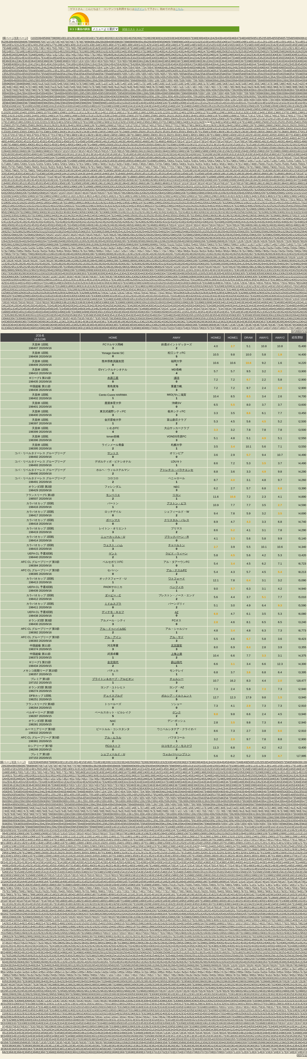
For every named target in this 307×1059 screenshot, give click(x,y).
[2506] (148, 228)
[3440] (228, 305)
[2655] (108, 241)
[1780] (192, 167)
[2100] (287, 192)
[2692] (96, 244)
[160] (262, 45)
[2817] (172, 254)
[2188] (69, 202)
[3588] (180, 318)
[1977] (228, 183)
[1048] (186, 106)
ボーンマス (113, 520)
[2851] (136, 257)
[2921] (81, 263)
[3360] (204, 299)
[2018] (248, 186)
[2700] (160, 244)
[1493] (53, 144)
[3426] (116, 305)
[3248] (231, 289)
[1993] (49, 186)
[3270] (101, 292)
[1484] (287, 141)
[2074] (81, 192)
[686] (249, 80)
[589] (243, 73)
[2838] (33, 257)
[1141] (9, 115)
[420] (84, 64)
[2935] (192, 263)
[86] (118, 41)
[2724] (45, 247)
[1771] (120, 167)
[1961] (101, 183)
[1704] (200, 160)
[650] (20, 80)
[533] (192, 70)
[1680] (9, 160)
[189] (141, 48)
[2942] (248, 263)
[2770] (104, 250)
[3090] (200, 276)
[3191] (85, 286)
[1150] (81, 115)
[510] (46, 70)
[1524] (299, 144)
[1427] (140, 138)
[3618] (112, 321)
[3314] (144, 295)
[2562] (287, 231)
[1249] (255, 122)
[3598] (259, 318)
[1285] (236, 125)
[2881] (69, 260)
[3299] (25, 295)
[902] (96, 96)
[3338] (29, 299)
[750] (46, 86)
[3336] (13, 299)
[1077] (112, 109)
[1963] (116, 183)
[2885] (101, 260)
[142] (147, 45)
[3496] (61, 311)
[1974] (204, 183)
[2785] (224, 250)
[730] (223, 83)
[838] (300, 90)
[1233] (128, 122)
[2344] (85, 215)
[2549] (184, 231)
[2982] (259, 266)
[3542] (120, 315)
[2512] (196, 228)
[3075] (81, 276)
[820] (185, 90)
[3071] (49, 276)
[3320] (192, 295)
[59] (295, 38)
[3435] (188, 305)
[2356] (180, 215)
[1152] (96, 115)
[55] (276, 38)
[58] (290, 38)
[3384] (89, 302)
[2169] (224, 199)
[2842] (65, 257)
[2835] (9, 257)
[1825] (243, 170)
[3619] (120, 321)
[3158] (128, 283)
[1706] (216, 160)
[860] (135, 93)
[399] (255, 61)
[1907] (283, 176)
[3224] (41, 289)
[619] (128, 77)
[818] (173, 90)
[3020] (255, 270)
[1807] (101, 170)
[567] (103, 73)
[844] (33, 93)
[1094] (248, 109)
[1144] (33, 115)
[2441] (243, 221)
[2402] (239, 218)
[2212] (259, 202)
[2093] (231, 192)
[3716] (279, 328)
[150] (198, 45)
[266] (20, 54)
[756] (84, 86)
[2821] (204, 254)
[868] (185, 93)
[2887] (116, 260)
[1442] (259, 138)
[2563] (295, 231)
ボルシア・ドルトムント (176, 695)
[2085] (168, 192)
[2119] (132, 196)
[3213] (259, 286)
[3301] (41, 295)
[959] (154, 99)
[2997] (73, 270)
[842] (20, 93)
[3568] (21, 318)
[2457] (65, 225)
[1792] (287, 167)
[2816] (164, 254)
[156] (236, 45)
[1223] (49, 122)
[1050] (202, 106)
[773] (192, 86)
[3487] (295, 308)
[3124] (164, 279)
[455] (304, 788)
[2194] (116, 202)
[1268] (101, 125)
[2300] (41, 212)
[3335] (5, 299)
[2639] (287, 238)
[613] (90, 77)
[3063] (291, 273)
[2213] (267, 202)
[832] (262, 90)
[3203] (180, 286)
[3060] (267, 273)
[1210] (251, 119)
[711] (103, 83)
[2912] (9, 263)
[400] (262, 61)
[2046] (164, 189)
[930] (274, 96)
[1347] (116, 131)
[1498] (93, 144)
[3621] (136, 321)
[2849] (120, 257)
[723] (179, 83)
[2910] (299, 260)
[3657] (116, 324)
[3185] (37, 286)
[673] (166, 80)
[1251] (271, 122)
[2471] (176, 225)
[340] (185, 57)
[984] (7, 102)
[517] (90, 70)
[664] (109, 80)
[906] (122, 96)
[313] (14, 57)
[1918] (65, 180)
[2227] (73, 205)
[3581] (124, 318)
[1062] (297, 106)
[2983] (267, 266)
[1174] (271, 115)
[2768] (89, 250)
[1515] (228, 144)
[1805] (85, 170)
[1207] (228, 119)
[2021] (271, 186)
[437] (192, 64)
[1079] (128, 109)
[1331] (295, 128)
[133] (90, 45)
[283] (128, 54)
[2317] (176, 212)
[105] (217, 41)
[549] (293, 70)
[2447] (291, 221)
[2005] (144, 186)
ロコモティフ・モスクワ (176, 745)
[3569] (29, 318)
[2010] (184, 186)
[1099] (287, 109)
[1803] (69, 170)
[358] (300, 57)
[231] (103, 51)
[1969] (164, 183)
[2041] (124, 189)
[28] (147, 38)
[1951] (21, 183)
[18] (99, 38)
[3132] (228, 279)
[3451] (9, 308)
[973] (243, 99)
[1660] (156, 157)
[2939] (224, 263)
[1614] (96, 154)
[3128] (196, 279)
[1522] (283, 144)
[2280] (188, 209)
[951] (103, 99)
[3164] (176, 283)
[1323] (231, 128)
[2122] (156, 196)
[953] (115, 99)
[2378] (49, 218)
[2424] (108, 221)
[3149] (57, 283)
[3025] (295, 270)
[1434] (196, 138)
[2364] (243, 215)
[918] (198, 96)
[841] (14, 93)
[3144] (17, 283)
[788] (287, 86)
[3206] (204, 286)
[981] (293, 99)
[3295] (299, 292)
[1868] (279, 173)
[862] (147, 93)
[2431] (164, 221)
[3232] (104, 289)
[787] (281, 86)
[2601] (291, 234)
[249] (217, 51)
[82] (99, 41)
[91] (141, 41)
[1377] (49, 135)
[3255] (287, 289)
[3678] (283, 324)
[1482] (271, 141)
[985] (14, 102)
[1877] (45, 176)
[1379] (65, 135)
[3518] (236, 311)
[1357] (196, 131)
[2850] (128, 257)
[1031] (51, 106)
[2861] (216, 257)
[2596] (251, 234)
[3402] (231, 302)
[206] (249, 48)
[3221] (17, 289)
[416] (58, 64)
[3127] (188, 279)
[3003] (120, 270)
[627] (179, 77)
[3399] (208, 302)
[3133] (236, 279)
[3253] (271, 289)
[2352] (148, 215)
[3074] (73, 276)
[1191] (101, 119)
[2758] (9, 250)
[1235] (144, 122)
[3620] (128, 321)
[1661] (164, 157)
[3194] (108, 286)
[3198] (140, 286)
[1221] (33, 122)
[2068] (33, 192)
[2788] (248, 250)
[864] (160, 93)
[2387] (120, 218)
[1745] (220, 164)
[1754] (291, 164)
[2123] (164, 196)
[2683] (25, 244)
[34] (176, 38)
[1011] (197, 102)
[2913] (17, 263)
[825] (217, 90)
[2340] (53, 215)
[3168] (208, 283)
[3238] (152, 289)
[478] (147, 67)
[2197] (140, 202)
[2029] (29, 189)
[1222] (41, 122)
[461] (39, 67)
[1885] (108, 176)
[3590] (196, 318)
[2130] (220, 196)
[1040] (123, 106)
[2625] (176, 238)
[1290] (275, 125)
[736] (262, 83)
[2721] (21, 247)
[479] (154, 67)
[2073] (73, 192)
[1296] (17, 128)
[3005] (136, 270)
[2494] (53, 228)
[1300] (49, 128)
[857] (115, 93)
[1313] (152, 128)
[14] (80, 38)
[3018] (239, 270)
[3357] (180, 299)
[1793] (295, 167)
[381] (141, 61)
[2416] (45, 221)
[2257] (5, 209)
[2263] (53, 209)
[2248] (239, 205)
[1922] (96, 180)
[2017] (239, 186)
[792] (7, 90)
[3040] (108, 273)
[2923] (96, 263)
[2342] (69, 215)
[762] (122, 86)
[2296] (9, 212)
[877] (243, 93)
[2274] (140, 209)
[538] (223, 70)
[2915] (33, 263)
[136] (109, 45)
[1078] (120, 109)
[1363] (243, 131)
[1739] (172, 164)
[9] (57, 38)
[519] (103, 70)
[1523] (291, 144)
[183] (103, 48)
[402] (274, 61)
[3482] (255, 308)
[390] (198, 61)
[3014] (208, 270)
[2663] (172, 241)
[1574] (85, 151)
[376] (109, 61)
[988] (33, 102)
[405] (293, 61)
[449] (268, 64)
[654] (46, 80)
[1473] (200, 141)
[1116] (116, 112)
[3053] (212, 273)
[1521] (275, 144)
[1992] (41, 186)
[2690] (81, 244)
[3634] (239, 321)
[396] (236, 61)
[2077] (104, 192)
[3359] (196, 299)
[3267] (77, 292)
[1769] (104, 167)
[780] (236, 86)
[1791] (279, 167)
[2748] (236, 247)
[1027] (20, 106)
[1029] (35, 106)
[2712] (255, 244)
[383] (154, 61)
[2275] (148, 209)
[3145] (25, 283)
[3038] (93, 273)
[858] (122, 93)
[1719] (13, 164)
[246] (198, 51)
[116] (287, 41)
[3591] (204, 318)
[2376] (33, 218)
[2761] (33, 250)
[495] (255, 67)
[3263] (45, 292)
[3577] (93, 318)
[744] (7, 86)
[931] (281, 96)
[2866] (255, 257)
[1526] (9, 147)
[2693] (104, 244)
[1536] (89, 147)
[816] (160, 90)
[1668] (220, 157)
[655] (52, 80)
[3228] (73, 289)
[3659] (132, 324)
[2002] (120, 186)
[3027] (5, 273)
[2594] (236, 234)
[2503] (124, 228)
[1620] (144, 154)
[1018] (253, 102)
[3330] (271, 295)
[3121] (140, 279)
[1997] (81, 186)
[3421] (77, 305)
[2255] (295, 205)
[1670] (236, 157)
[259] (281, 51)
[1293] (299, 125)
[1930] (160, 180)
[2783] (208, 250)
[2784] (216, 250)
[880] (262, 93)
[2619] (128, 238)
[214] (300, 48)
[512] (58, 70)
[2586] (172, 234)
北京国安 (176, 645)
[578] (173, 73)
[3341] (53, 299)
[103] (204, 41)
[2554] (224, 231)
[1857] (192, 173)
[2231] (104, 205)
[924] (236, 96)
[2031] (45, 189)
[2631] (224, 238)
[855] (103, 93)
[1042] (139, 106)
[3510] (172, 311)
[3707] (208, 328)
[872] (211, 93)
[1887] (124, 176)
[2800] (37, 254)
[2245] (216, 205)
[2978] (228, 266)
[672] (160, 80)
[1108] (53, 112)
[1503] (132, 144)
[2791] (271, 250)
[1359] (212, 131)
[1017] (245, 102)
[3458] (65, 308)
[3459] (73, 308)
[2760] (25, 250)
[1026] (12, 106)
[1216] (299, 119)
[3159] (136, 283)
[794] (20, 90)
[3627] (184, 321)
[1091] (224, 109)
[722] (173, 83)
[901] (90, 96)
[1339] (53, 131)
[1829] (275, 170)
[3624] (160, 321)
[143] (154, 45)
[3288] (243, 292)
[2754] (283, 247)
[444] (236, 64)
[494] (249, 67)
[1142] (17, 115)
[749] (39, 86)
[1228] (89, 122)
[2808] (101, 254)
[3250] (248, 289)
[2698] (144, 244)
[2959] (77, 266)
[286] (147, 54)
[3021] (263, 270)
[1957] (69, 183)
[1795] (5, 170)
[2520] (259, 228)
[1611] (73, 154)
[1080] (136, 109)
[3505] (132, 311)
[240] (160, 51)
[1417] (61, 138)
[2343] (77, 215)
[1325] (248, 128)
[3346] (93, 299)
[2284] (220, 209)
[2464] (120, 225)
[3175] (263, 283)
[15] (85, 38)
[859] (128, 93)
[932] (287, 96)
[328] (109, 57)
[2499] (93, 228)
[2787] (239, 250)
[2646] (37, 241)
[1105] (29, 112)
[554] (20, 73)
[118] (300, 41)
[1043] (147, 106)
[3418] (53, 305)
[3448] (291, 305)
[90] (137, 41)
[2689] (73, 244)
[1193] (116, 119)
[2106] (29, 196)
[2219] (9, 205)
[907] (128, 96)
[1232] (120, 122)
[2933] (176, 263)
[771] (179, 86)
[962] (173, 99)
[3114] (85, 279)
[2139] (291, 196)
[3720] (295, 331)
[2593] (228, 234)
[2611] (65, 238)
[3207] (212, 286)
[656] (58, 80)
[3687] (49, 328)
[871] (204, 93)
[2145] (33, 199)
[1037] (99, 106)
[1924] (112, 180)
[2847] (104, 257)
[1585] (172, 151)
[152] (211, 45)
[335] (154, 57)
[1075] (96, 109)
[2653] (93, 241)
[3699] (144, 328)
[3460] (81, 308)
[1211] (259, 119)
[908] (135, 96)
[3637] (263, 321)
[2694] (112, 244)
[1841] (65, 173)
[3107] (29, 279)
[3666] (188, 324)
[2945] (271, 263)
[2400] (224, 218)
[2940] (231, 263)
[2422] (93, 221)
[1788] (255, 167)
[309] (293, 54)
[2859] (200, 257)
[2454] (41, 225)
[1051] (210, 106)
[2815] (156, 254)
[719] (154, 83)
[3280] (180, 292)
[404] (287, 61)
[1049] (194, 106)
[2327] (255, 212)
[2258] (13, 209)
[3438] (212, 305)
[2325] (239, 212)
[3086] (168, 276)
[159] (255, 45)
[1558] (263, 147)
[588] (236, 73)
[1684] (41, 160)
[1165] (200, 115)
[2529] (25, 231)
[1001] (118, 102)
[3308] (96, 295)
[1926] (128, 180)
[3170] (224, 283)
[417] (65, 64)
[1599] (283, 151)
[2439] (228, 221)
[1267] (93, 125)
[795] (27, 90)
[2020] (263, 186)
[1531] (49, 147)
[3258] (5, 292)
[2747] (228, 247)
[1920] (81, 180)
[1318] (192, 128)
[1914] (33, 180)
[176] (58, 48)
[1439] (236, 138)
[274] (71, 54)
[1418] (69, 138)
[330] (122, 57)
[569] (115, 73)
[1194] (124, 119)
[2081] (136, 192)
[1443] (267, 138)
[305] (268, 54)
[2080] (128, 192)
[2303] (65, 212)
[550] (300, 70)
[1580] (132, 151)
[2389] (136, 218)
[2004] (136, 186)
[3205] (196, 286)
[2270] (108, 209)
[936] (7, 99)
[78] (80, 41)
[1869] (287, 173)
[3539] (96, 315)
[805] (90, 90)
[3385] (96, 302)
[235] (128, 51)
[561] (65, 73)
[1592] (228, 151)
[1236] (152, 122)
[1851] (144, 173)
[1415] (45, 138)
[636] (236, 77)
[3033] (53, 273)
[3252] (263, 289)
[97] (170, 41)
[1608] (49, 154)
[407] (304, 785)
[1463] (120, 141)
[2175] (271, 199)
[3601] (283, 318)
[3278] (164, 292)
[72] (51, 41)
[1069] (49, 109)
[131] (77, 45)
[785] (268, 86)
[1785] (231, 167)
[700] (33, 83)
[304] (262, 54)
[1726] (69, 164)
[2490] (21, 228)
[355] (281, 57)
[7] (51, 38)
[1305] (89, 128)
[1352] (156, 131)
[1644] (29, 157)
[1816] (172, 170)
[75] (65, 41)
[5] (45, 38)
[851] (77, 93)
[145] (166, 45)
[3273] (124, 292)
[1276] (164, 125)
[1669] (228, 157)
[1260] (37, 125)
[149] (192, 45)
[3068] (25, 276)
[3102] (295, 276)
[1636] (271, 154)
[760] (109, 86)
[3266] (69, 292)
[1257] (13, 125)
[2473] (192, 225)
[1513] (212, 144)
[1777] (168, 167)
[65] (18, 41)
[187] (128, 48)
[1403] (255, 135)
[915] (179, 96)
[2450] (9, 225)
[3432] (164, 305)
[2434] (188, 221)
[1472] (192, 141)
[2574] (77, 234)
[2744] (204, 247)
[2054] (228, 189)
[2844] (81, 257)
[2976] (212, 266)
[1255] (303, 122)
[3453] (25, 308)
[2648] (53, 241)
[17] (95, 38)
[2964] (116, 266)
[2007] (160, 186)
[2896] (188, 260)
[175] (52, 48)
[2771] (112, 250)
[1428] (148, 138)
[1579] (124, 151)
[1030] (43, 106)
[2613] (81, 238)
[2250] (255, 205)
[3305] (73, 295)
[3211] (243, 286)
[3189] (69, 286)
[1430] (164, 138)
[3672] (236, 324)
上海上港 (176, 653)
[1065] (17, 109)
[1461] (104, 141)
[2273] (132, 209)
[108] (236, 41)
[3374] (9, 302)
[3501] (101, 311)
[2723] (37, 247)
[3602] (291, 318)
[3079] (112, 276)
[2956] (53, 266)
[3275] (140, 292)
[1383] (96, 135)
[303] (255, 54)
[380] (135, 61)
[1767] (89, 167)
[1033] (67, 106)
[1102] (5, 112)
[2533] (57, 231)
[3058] (251, 273)
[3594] (228, 318)
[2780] (184, 250)
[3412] (5, 305)
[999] (103, 102)
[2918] (57, 263)
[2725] (53, 247)
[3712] (248, 328)
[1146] (49, 115)
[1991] (33, 186)
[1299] (41, 128)
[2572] (61, 234)
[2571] (53, 234)
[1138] (291, 112)
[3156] (112, 283)
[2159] (144, 199)
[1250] (263, 122)
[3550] (184, 315)
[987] (27, 102)
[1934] (192, 180)
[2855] (168, 257)
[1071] (65, 109)
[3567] (13, 318)
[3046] (156, 273)
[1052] (218, 106)
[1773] (136, 167)
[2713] (263, 244)
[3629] (200, 321)
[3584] (148, 318)
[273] (65, 54)
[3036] (77, 273)
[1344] (93, 131)
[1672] (251, 157)
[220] (33, 51)
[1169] (231, 115)
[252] (236, 51)
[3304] (65, 295)
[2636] (263, 238)
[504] (7, 70)
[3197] (132, 286)
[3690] (73, 328)
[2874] (13, 260)
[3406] (263, 302)
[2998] (81, 270)
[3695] (112, 328)
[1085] (176, 109)
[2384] (96, 218)
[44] (223, 38)
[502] (300, 67)
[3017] (231, 270)
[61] (304, 38)
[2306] (89, 212)
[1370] (299, 131)
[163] (281, 45)
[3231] (96, 289)
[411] (27, 64)
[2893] (164, 260)
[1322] (224, 128)
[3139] (283, 279)
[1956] (61, 183)
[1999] (96, 186)
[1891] (156, 176)
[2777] (160, 250)
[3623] (152, 321)
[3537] (81, 315)
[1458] (81, 141)
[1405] (271, 135)
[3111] (61, 279)
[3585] (156, 318)
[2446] (283, 221)
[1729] (93, 164)
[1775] (152, 167)
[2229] (89, 205)
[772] (185, 86)
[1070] (57, 109)
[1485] (295, 141)
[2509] (172, 228)
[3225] (49, 289)
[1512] (204, 144)
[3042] (124, 273)
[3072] (57, 276)
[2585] (164, 234)
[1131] (236, 112)
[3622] (144, 321)
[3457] (57, 308)
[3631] (216, 321)
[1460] (96, 141)
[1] (32, 38)
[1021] (277, 102)
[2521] (267, 228)
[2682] (17, 244)
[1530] (41, 147)
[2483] (271, 225)
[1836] (25, 173)
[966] (198, 99)
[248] (211, 51)
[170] (20, 48)
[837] (293, 90)
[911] (154, 96)
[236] (135, 51)
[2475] (208, 225)
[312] (7, 57)
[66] (22, 41)
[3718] (295, 328)
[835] (281, 90)
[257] (268, 51)
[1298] (33, 128)
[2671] (236, 241)
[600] (7, 77)
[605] (39, 77)
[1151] (89, 115)
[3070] (41, 276)
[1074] (89, 109)
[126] (46, 45)
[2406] (271, 218)
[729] (217, 83)
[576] (160, 73)
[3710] (231, 328)
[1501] (116, 144)
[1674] (267, 157)
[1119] (140, 112)
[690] (274, 80)
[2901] (228, 260)
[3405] (255, 302)
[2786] (231, 250)
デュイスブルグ (113, 695)
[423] (103, 64)
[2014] (216, 186)
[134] (96, 45)
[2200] (164, 202)
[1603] (9, 154)
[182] (96, 48)
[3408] (279, 302)
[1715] (287, 160)
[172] (33, 48)
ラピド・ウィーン (176, 553)
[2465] (128, 225)
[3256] (295, 289)
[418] (71, 64)
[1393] (176, 135)
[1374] (25, 135)
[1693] (112, 160)
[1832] (299, 170)
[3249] (239, 289)
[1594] (243, 151)
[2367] (267, 215)
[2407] (279, 218)
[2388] (128, 218)
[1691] (96, 160)
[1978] (236, 183)
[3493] (37, 311)
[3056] (236, 273)
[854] (96, 93)
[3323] (216, 295)
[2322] (216, 212)
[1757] (9, 167)
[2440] (236, 221)
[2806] (85, 254)
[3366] (251, 299)
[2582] (140, 234)
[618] (122, 77)
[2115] (101, 196)
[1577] (108, 151)
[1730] (101, 164)
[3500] (93, 311)
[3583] (140, 318)
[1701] (176, 160)
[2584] (156, 234)
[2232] (112, 205)
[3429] (140, 305)
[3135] (251, 279)
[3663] (164, 324)
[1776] (160, 167)
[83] (103, 41)
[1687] (65, 160)
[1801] (53, 170)
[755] (77, 86)
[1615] (104, 154)
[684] (236, 80)
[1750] (259, 164)
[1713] (271, 160)
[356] (287, 57)
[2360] (212, 215)
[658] (71, 80)
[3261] (29, 292)
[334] (147, 57)
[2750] (251, 247)
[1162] (176, 115)
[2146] (41, 199)
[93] (151, 41)
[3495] (53, 311)
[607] (52, 77)
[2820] (196, 254)
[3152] (81, 283)
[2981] (251, 266)
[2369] (283, 215)
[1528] (25, 147)
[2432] (172, 221)
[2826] (243, 254)
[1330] (287, 128)
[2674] (259, 241)
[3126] (180, 279)
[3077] (96, 276)
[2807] (93, 254)
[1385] (112, 135)
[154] (223, 45)
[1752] (275, 164)
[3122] (148, 279)
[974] (249, 99)
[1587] (188, 151)
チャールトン (176, 545)
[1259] (29, 125)
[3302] (49, 295)
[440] (211, 64)
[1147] (57, 115)
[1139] (299, 112)
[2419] (69, 221)
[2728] (77, 247)
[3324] (224, 295)
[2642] (5, 241)
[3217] (291, 286)
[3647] (37, 324)
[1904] (259, 176)
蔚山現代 (176, 662)
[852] (84, 93)
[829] (243, 90)
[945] (65, 99)
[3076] (89, 276)
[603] (27, 77)
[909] (141, 96)
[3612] (65, 321)
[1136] (275, 112)
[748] (33, 86)
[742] (300, 83)
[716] (135, 83)
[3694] (104, 328)
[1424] (116, 138)
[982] (300, 99)
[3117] (108, 279)
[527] (154, 70)
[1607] (41, 154)
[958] (147, 99)
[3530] (25, 315)
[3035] (69, 273)
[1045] (162, 106)
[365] (39, 61)
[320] (58, 57)
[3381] (65, 302)
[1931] (168, 180)
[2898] (204, 260)
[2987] (299, 266)
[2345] (93, 215)
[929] (268, 96)
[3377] (33, 302)
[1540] (120, 147)
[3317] (168, 295)
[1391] (160, 135)
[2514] (212, 228)
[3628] (192, 321)
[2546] (160, 231)
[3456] (49, 308)
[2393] (168, 218)
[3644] (13, 324)
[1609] (57, 154)
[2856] (176, 257)
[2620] (136, 238)
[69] (37, 41)
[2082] (144, 192)
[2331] (287, 212)
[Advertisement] (165, 18)
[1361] (228, 131)
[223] (52, 51)
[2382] (81, 218)
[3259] (13, 292)
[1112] (85, 112)
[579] (179, 73)
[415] (52, 64)
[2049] (188, 189)
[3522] (267, 311)
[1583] (156, 151)
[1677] (291, 157)
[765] (141, 86)
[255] (255, 51)
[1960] (93, 183)
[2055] (236, 189)
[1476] (224, 141)
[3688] (57, 328)
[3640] (287, 321)
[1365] (259, 131)
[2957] (61, 266)
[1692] (104, 160)
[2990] (17, 270)
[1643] (21, 157)
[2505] (140, 228)
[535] (204, 70)
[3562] (279, 315)
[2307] (96, 212)
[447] (255, 64)
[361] (14, 61)
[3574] (69, 318)
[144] (160, 45)
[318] (46, 57)
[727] (204, 83)
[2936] (200, 263)
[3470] (160, 308)
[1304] (81, 128)
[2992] (33, 270)
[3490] (13, 311)
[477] (141, 67)
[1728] (85, 164)
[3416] (37, 305)
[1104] (21, 112)
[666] (122, 80)
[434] (173, 64)
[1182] (29, 119)
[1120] (148, 112)
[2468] (152, 225)
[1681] (17, 160)
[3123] (156, 279)
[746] (20, 86)
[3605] (9, 321)
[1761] (41, 167)
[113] (268, 41)
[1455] (57, 141)
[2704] (192, 244)
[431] (154, 64)
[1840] (57, 173)
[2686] (49, 244)
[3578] (101, 318)
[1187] (69, 119)
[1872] (5, 176)
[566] (96, 73)
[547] (281, 70)
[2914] (25, 263)
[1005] (150, 102)
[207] (255, 48)
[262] (300, 51)
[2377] (41, 218)
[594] (274, 73)
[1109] (61, 112)
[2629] (208, 238)
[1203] (196, 119)
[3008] (160, 270)
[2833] (299, 254)
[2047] (172, 189)
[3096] (248, 276)
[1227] (81, 122)
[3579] (108, 318)
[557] (39, 73)
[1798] (29, 170)
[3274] (132, 292)
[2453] (33, 225)
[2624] (168, 238)
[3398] (200, 302)
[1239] (176, 122)
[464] (58, 67)
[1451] (25, 141)
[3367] (259, 299)
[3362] (220, 299)
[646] (300, 77)
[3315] (152, 295)
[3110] (53, 279)
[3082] (136, 276)
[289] (166, 54)
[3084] (152, 276)
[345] (217, 57)
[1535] (81, 147)
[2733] (116, 247)
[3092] (216, 276)
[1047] (178, 106)
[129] (65, 45)
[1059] (274, 106)
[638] (249, 77)
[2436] (204, 221)
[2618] (120, 238)
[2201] (172, 202)
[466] (71, 67)
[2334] (5, 215)
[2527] (9, 231)
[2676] (275, 241)
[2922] (89, 263)
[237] (141, 51)
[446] (249, 64)
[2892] (156, 260)
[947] (77, 99)
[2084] (160, 192)
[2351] (140, 215)
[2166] (200, 199)
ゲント (113, 553)
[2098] (271, 192)
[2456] (57, 225)
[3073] (65, 276)
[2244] (208, 205)
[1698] (152, 160)
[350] (249, 57)
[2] (35, 38)
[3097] (255, 276)
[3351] (132, 299)
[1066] (25, 109)
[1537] (96, 147)
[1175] (279, 115)
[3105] (13, 279)
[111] (255, 41)
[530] (173, 70)
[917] (192, 96)
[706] (71, 83)
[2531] (41, 231)
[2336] (21, 215)
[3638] (271, 321)
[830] (249, 90)
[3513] (196, 311)
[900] (84, 96)
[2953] (29, 266)
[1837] (33, 173)
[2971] (172, 266)
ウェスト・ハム (113, 545)
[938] (20, 99)
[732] (236, 83)
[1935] (200, 180)
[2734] (124, 247)
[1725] (61, 164)
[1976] (220, 183)
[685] (243, 80)
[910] (147, 96)
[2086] (176, 192)
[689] (268, 80)
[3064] (299, 273)
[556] (33, 73)
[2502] (116, 228)
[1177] (295, 115)
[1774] (144, 167)
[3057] (243, 273)
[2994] (49, 270)
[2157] (128, 199)
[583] (204, 73)
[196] (185, 48)
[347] (230, 57)
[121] (14, 45)
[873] (217, 93)
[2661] (156, 241)
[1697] (144, 160)
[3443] (251, 305)
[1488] (13, 144)
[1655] (116, 157)
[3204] (188, 286)
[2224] (49, 205)
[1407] (287, 135)
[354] (274, 57)
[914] (173, 96)
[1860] (216, 173)
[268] (33, 54)
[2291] (275, 209)
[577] (166, 73)
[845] (39, 93)
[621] (141, 77)
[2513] (204, 228)
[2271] (116, 209)
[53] (266, 38)
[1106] (37, 112)
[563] (77, 73)
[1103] (13, 112)
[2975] (204, 266)
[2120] (140, 196)
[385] (166, 61)
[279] (103, 54)
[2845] (89, 257)
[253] (243, 51)
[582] (198, 73)
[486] (198, 67)
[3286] (228, 292)
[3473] (184, 308)
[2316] (168, 212)
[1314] (160, 128)
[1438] (228, 138)
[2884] (93, 260)
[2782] (200, 250)
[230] (96, 51)
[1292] (291, 125)
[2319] (192, 212)
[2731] (101, 247)
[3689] (65, 328)
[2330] (279, 212)
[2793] (287, 250)
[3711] (239, 328)
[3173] (248, 283)
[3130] (212, 279)
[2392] (160, 218)
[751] (52, 86)
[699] (27, 83)
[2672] (243, 241)
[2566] (13, 234)
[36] (185, 38)
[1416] (53, 138)
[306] (274, 54)
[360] (7, 61)
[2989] (9, 270)
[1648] (61, 157)
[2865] (248, 257)
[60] (300, 38)
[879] (255, 93)
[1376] (41, 135)
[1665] (196, 157)
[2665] (188, 241)
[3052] (204, 273)
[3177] (279, 283)
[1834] (9, 173)
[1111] (77, 112)
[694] (300, 80)
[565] (90, 73)
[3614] (81, 321)
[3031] (37, 273)
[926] (249, 96)
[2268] (93, 209)
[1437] (220, 138)
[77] (75, 41)
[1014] (221, 102)
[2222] (33, 205)
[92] (146, 41)
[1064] (9, 109)
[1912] (17, 180)
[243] (179, 51)
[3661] (148, 324)
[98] (175, 41)
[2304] (73, 212)
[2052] (212, 189)
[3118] (116, 279)
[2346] (101, 215)
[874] (223, 93)
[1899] (220, 176)
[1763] (57, 167)
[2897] (196, 260)
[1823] (228, 170)
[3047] (164, 273)
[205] (243, 48)
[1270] (116, 125)
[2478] (231, 225)
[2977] (220, 266)
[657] (65, 80)
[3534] (57, 315)
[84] (108, 41)
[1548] (184, 147)
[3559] (255, 315)
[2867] (263, 257)
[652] (33, 80)
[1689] (81, 160)
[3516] (220, 311)
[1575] (93, 151)
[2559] (263, 231)
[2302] (57, 212)
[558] (46, 73)
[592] (262, 73)
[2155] (112, 199)
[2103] (5, 196)
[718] (147, 83)
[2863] (231, 257)
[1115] (108, 112)
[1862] (231, 173)
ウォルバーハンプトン (176, 754)
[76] (70, 41)
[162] (274, 45)
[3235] (128, 289)
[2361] (220, 215)
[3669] (212, 324)
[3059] (259, 273)
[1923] (104, 180)
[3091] (208, 276)
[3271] (108, 292)
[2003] (128, 186)
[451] (281, 64)
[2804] (69, 254)
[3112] (69, 279)
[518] (96, 70)
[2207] (220, 202)
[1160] (160, 115)
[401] (268, 61)
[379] (128, 61)
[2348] (116, 215)
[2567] (21, 234)
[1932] (176, 180)
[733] (243, 83)
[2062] (291, 189)
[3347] (101, 299)
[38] (195, 38)
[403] (281, 61)
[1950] (13, 183)
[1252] (279, 122)
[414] (46, 64)
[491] (230, 67)
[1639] (295, 154)
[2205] (204, 202)
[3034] (61, 273)
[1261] (45, 125)
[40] (204, 38)
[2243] (200, 205)
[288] (160, 54)
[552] (7, 73)
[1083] (160, 109)
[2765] (65, 250)
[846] (46, 93)
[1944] (271, 180)
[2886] (108, 260)
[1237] (160, 122)
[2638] (279, 238)
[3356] (172, 299)
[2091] (216, 192)
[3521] (259, 311)
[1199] (164, 119)
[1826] (251, 170)
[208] (262, 48)
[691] (281, 80)
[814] (147, 90)
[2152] (89, 199)
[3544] (136, 315)
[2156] (120, 199)
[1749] (251, 164)
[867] (179, 93)
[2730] (93, 247)
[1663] (180, 157)
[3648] (45, 324)
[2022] (279, 186)
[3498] (77, 311)
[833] (268, 90)
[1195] (132, 119)
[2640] (295, 238)
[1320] (208, 128)
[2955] (45, 266)
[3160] (144, 283)
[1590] (212, 151)
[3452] (17, 308)
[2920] (73, 263)
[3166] (192, 283)
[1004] (142, 102)
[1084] (168, 109)
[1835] (17, 173)
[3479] (231, 308)
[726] (198, 83)
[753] (65, 86)
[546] (274, 70)
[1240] (184, 122)
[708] (84, 83)
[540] (236, 70)
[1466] (144, 141)
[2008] (168, 186)
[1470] (176, 141)
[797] (39, 90)
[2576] (93, 234)
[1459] (89, 141)
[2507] (156, 228)
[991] (52, 102)
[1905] (267, 176)
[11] (66, 38)
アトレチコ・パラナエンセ (176, 470)
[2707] (216, 244)
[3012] (192, 270)
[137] (115, 45)
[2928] (136, 263)
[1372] (9, 135)
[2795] (303, 250)
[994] (71, 102)
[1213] (275, 119)
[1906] (275, 176)
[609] (65, 77)
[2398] (208, 218)
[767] (154, 86)
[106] (223, 41)
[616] (109, 77)
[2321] (208, 212)
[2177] (287, 199)
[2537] (89, 231)
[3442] (243, 305)
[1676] (283, 157)
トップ (140, 29)
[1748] (243, 164)
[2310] (120, 212)
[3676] (267, 324)
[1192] (108, 119)
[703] (52, 83)
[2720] (13, 247)
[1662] (172, 157)
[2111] (69, 196)
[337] (166, 57)
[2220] (17, 205)
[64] (13, 41)
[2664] (180, 241)
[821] (192, 90)
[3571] (45, 318)
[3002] (112, 270)
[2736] (140, 247)
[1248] (248, 122)
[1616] (112, 154)
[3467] (136, 308)
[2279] (180, 209)
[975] (255, 99)
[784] (262, 86)
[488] (211, 67)
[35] (180, 38)
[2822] (212, 254)
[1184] (45, 119)
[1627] (200, 154)
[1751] (267, 164)
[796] (33, 90)
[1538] (104, 147)
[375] (103, 61)
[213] (293, 48)
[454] (300, 64)
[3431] (156, 305)
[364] (33, 61)
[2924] (104, 263)
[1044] (155, 106)
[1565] (13, 151)
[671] (154, 80)
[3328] (255, 295)
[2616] (104, 238)
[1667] (212, 157)
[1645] (37, 157)
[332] (135, 57)
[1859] (208, 173)
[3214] (267, 286)
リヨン (176, 495)
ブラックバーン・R (176, 536)
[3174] (255, 283)
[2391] (152, 218)
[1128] (212, 112)
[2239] (168, 205)
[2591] (212, 234)
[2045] (156, 189)
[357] (293, 57)
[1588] (196, 151)
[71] (46, 41)
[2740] (172, 247)
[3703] (176, 328)
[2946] (279, 263)
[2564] (303, 231)
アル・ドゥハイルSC (113, 628)
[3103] (303, 276)
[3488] (303, 308)
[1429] (156, 138)
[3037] (85, 273)
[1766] (81, 167)
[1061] (290, 106)
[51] (257, 38)
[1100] (295, 109)
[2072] (65, 192)
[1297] (25, 128)
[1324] (239, 128)
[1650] (77, 157)
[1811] (132, 170)
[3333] (295, 295)
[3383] (81, 302)
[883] (281, 93)
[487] (204, 67)
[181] (90, 48)
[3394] (168, 302)
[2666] (196, 241)
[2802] (53, 254)
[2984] (275, 266)
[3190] (77, 286)
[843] (27, 93)
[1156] (128, 115)
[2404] (255, 218)
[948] (84, 99)
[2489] (13, 228)
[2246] (224, 205)
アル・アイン (113, 637)
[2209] (236, 202)
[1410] (5, 138)
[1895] (188, 176)
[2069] (41, 192)
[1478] (239, 141)
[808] (109, 90)
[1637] (279, 154)
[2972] (180, 266)
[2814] (148, 254)
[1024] (301, 102)
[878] (249, 93)
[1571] (61, 151)
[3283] (204, 292)
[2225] (57, 205)
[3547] (160, 315)
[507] (27, 70)
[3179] (295, 283)
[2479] (239, 225)
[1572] (69, 151)
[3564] (295, 315)
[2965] (124, 266)
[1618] (128, 154)
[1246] (231, 122)
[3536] (73, 315)
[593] (268, 73)
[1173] (263, 115)
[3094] (231, 276)
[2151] (81, 199)
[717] (141, 83)
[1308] (112, 128)
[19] (104, 38)
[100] (185, 41)
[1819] (196, 170)
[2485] (287, 225)
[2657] (124, 241)
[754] (71, 86)
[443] (230, 64)
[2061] (283, 189)
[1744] (212, 164)
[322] (71, 57)
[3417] (45, 305)
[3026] (303, 270)
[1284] (228, 125)
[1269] (108, 125)
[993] (65, 102)
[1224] (57, 122)
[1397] (208, 135)
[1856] (184, 173)
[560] (58, 73)
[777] (217, 86)
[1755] (299, 164)
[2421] (85, 221)
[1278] (180, 125)
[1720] (21, 164)
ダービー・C (113, 595)
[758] (96, 86)
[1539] (112, 147)
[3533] (49, 315)
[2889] (132, 260)
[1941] (248, 180)
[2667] (204, 241)
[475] (128, 67)
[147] (179, 45)
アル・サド (177, 637)
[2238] (160, 205)
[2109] (53, 196)
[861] (141, 93)
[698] (20, 83)
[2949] (303, 263)
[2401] (231, 218)
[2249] (248, 205)
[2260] (29, 209)
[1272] (132, 125)
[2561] (279, 231)
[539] (230, 70)
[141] (141, 45)
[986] (20, 102)
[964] (185, 99)
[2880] (61, 260)
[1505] (148, 144)
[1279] (188, 125)
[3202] (172, 286)
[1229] (96, 122)
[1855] (176, 173)
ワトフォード (176, 578)
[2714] (271, 244)
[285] (141, 54)
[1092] (231, 109)
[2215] (283, 202)
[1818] (188, 170)
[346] (223, 57)
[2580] (124, 234)
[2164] (184, 199)
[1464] (128, 141)
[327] (103, 57)
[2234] (128, 205)
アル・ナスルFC (176, 570)
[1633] (248, 154)
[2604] (9, 238)
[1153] (104, 115)
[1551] (208, 147)
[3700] (152, 328)
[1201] (180, 119)
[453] (293, 64)
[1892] (164, 176)
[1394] (184, 135)
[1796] (13, 170)
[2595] (243, 234)
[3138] (275, 279)
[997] (90, 102)
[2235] (136, 205)
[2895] (180, 260)
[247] (204, 51)
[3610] (49, 321)
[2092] (224, 192)
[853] (90, 93)
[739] (281, 83)
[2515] (220, 228)
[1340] (61, 131)
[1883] (93, 176)
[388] (185, 61)
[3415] (29, 305)
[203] (230, 48)
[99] (180, 41)
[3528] (9, 315)
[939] (27, 99)
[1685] (49, 160)
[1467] (152, 141)
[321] (65, 57)
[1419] (77, 138)
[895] (52, 96)
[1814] (156, 170)
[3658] (124, 324)
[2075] (89, 192)
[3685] (33, 328)
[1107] (45, 112)
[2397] (200, 218)
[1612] (81, 154)
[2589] (196, 234)
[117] (293, 41)
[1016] (237, 102)
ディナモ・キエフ (113, 612)
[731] (230, 83)
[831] (255, 90)
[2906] (267, 260)
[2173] (255, 199)
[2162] (168, 199)
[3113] (77, 279)
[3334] (303, 295)
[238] (147, 51)
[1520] (267, 144)
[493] (243, 67)
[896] (58, 96)
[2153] (96, 199)
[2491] (29, 228)
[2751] (259, 247)
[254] (249, 51)
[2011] (192, 186)
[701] (39, 83)
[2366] (259, 215)
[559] (52, 73)
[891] (27, 96)
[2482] (263, 225)
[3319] (184, 295)
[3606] (17, 321)
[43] (219, 38)
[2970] (164, 266)
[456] (7, 67)
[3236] (136, 289)
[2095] (248, 192)
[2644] (21, 241)
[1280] (196, 125)
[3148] (49, 283)
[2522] (275, 228)
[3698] (136, 328)
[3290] (259, 292)
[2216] (291, 202)
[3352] (140, 299)
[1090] (216, 109)
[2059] (267, 189)
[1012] (205, 102)
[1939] (231, 180)
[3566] (5, 318)
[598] (300, 73)
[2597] (259, 234)
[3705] (192, 328)
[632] (211, 77)
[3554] (216, 315)
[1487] (5, 144)
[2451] (17, 225)
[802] (71, 90)
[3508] (156, 311)
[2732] (108, 247)
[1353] (164, 131)
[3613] (73, 321)
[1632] (239, 154)
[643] (281, 77)
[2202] (180, 202)
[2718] (303, 244)
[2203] (188, 202)
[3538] (89, 315)
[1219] (17, 122)
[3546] (152, 315)
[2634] (248, 238)
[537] (217, 70)
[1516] (236, 144)
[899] (77, 96)
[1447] (299, 138)
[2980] (243, 266)
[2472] (184, 225)
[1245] (224, 122)
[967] (204, 99)
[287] (154, 54)
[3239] (160, 289)
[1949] (5, 183)
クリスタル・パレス (176, 520)
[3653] (85, 324)
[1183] (37, 119)
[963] (179, 99)
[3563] (287, 315)
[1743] (204, 164)
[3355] (164, 299)
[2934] (184, 263)
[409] (14, 64)
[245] (192, 51)
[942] (46, 99)
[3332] (287, 295)
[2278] (172, 209)
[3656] (108, 324)
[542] (249, 70)
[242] (173, 51)
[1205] (212, 119)
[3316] (160, 295)
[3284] (212, 292)
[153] (217, 45)
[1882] (85, 176)
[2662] (164, 241)
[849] (65, 93)
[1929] (152, 180)
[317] (39, 57)
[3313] (136, 295)
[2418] (61, 221)
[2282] (204, 209)
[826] (223, 90)
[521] (115, 70)
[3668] (204, 324)
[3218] (299, 286)
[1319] (200, 128)
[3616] (96, 321)
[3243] (192, 289)
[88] (127, 41)
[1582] (148, 151)
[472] (109, 67)
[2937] (208, 263)
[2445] (275, 221)
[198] (198, 48)
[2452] (25, 225)
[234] (122, 51)
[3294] (291, 292)
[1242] (200, 122)
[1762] (49, 167)
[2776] (152, 250)
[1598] (275, 151)
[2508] (164, 228)
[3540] (104, 315)
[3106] (21, 279)
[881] (268, 93)
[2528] (17, 231)
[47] (237, 38)
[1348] (124, 131)
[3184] (29, 286)
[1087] (192, 109)
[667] (128, 80)
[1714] (279, 160)
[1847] (112, 173)
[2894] (172, 260)
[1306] (96, 128)
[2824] (228, 254)
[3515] (212, 311)
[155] (230, 45)
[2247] (231, 205)
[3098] (263, 276)
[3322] (208, 295)
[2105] (21, 196)
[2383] (89, 218)
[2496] (69, 228)
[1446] (291, 138)
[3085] (160, 276)
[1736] (148, 164)
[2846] (96, 257)
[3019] (248, 270)
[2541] (120, 231)
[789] (293, 86)
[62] (3, 41)
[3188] (61, 286)
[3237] (144, 289)
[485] (192, 67)
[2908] (283, 260)
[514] (71, 70)
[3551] (192, 315)
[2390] (144, 218)
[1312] (144, 128)
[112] (262, 41)
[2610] (57, 238)
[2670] (228, 241)
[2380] (65, 218)
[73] (56, 41)
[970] (223, 99)
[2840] (49, 257)
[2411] (5, 221)
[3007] (152, 270)
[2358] (196, 215)
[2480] (248, 225)
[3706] (200, 328)
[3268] (85, 292)
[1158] (144, 115)
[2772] (120, 250)
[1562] (295, 147)
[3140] (291, 279)
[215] (304, 772)
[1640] (303, 154)
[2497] (77, 228)
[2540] (112, 231)
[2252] (271, 205)
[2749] (243, 247)
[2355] (172, 215)
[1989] (17, 186)
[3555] (224, 315)
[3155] (104, 283)
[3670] (220, 324)
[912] (160, 96)
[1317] (184, 128)
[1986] (299, 183)
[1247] (239, 122)
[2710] (239, 244)
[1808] (108, 170)
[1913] (25, 180)
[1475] (216, 141)
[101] (192, 41)
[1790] (271, 167)
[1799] (37, 170)
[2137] (275, 196)
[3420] (69, 305)
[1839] (49, 173)
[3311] (120, 295)
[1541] (128, 147)
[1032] (59, 106)
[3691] (81, 328)
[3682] (9, 328)
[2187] (61, 202)
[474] (122, 67)
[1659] (148, 157)
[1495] (69, 144)
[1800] (45, 170)
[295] (204, 54)
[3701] (160, 328)
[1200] (172, 119)
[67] (27, 41)
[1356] (188, 131)
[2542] (128, 231)
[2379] (57, 218)
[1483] (279, 141)
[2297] (17, 212)
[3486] (287, 308)
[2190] (85, 202)
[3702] (168, 328)
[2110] (61, 196)
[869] (192, 93)
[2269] (101, 209)
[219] (27, 51)
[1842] (73, 173)
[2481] (255, 225)
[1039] (115, 106)
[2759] (17, 250)
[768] (160, 86)
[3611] (57, 321)
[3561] (271, 315)
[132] (84, 45)
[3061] (275, 273)
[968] (211, 99)
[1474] (208, 141)
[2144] (25, 199)
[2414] (29, 221)
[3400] (216, 302)
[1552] (216, 147)
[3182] (13, 286)
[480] (160, 67)
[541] (243, 70)
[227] (77, 51)
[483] (179, 67)
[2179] (303, 199)
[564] (84, 73)
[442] (223, 64)
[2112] (77, 196)
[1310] (128, 128)
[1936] (208, 180)
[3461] (89, 308)
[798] (46, 90)
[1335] (21, 131)
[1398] (216, 135)
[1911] (9, 180)
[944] (58, 99)
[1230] (104, 122)
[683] (230, 80)
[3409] (287, 302)
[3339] (37, 299)
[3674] (251, 324)
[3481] (248, 308)
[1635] (263, 154)
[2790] (263, 250)
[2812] (132, 254)
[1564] (5, 151)
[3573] (61, 318)
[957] (141, 99)
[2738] (156, 247)
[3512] (188, 311)
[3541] (112, 315)
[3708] (216, 328)
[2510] (180, 228)
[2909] (291, 260)
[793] (14, 90)
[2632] (231, 238)
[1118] (132, 112)
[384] (160, 61)
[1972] (188, 183)
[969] (217, 99)
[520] (109, 70)
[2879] (53, 260)
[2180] (5, 202)
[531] (179, 70)
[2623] (160, 238)
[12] (71, 38)
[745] (14, 86)
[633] (217, 77)
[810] (122, 90)
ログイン (139, 9)
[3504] (124, 311)
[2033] (61, 189)
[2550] (192, 231)
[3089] (192, 276)
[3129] (204, 279)
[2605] (17, 238)
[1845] (96, 173)
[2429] (148, 221)
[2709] (231, 244)
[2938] (216, 263)
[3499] (85, 311)
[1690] (89, 160)
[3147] (41, 283)
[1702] (184, 160)
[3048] (172, 273)
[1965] (132, 183)
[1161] (168, 115)
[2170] (231, 199)
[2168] (216, 199)
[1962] (108, 183)
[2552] (208, 231)
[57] (285, 38)
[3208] (220, 286)
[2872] (303, 257)
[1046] (170, 106)
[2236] (144, 205)
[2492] (37, 228)
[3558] (248, 315)
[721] (166, 83)
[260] (287, 51)
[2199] (156, 202)
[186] (122, 48)
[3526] (299, 311)
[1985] (291, 183)
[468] (84, 67)
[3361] (212, 299)
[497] (268, 67)
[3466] (128, 308)
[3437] (204, 305)
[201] (217, 48)
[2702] (176, 244)
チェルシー (177, 679)
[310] (300, 54)
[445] (243, 64)
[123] (27, 45)
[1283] (220, 125)
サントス (112, 453)
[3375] (17, 302)
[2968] (148, 266)
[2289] (259, 209)
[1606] (33, 154)
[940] (33, 99)
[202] (223, 48)
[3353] (148, 299)
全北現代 (112, 662)
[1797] (21, 170)
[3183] (21, 286)
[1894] (180, 176)
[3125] (172, 279)
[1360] (220, 131)
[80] (89, 41)
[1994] (57, 186)
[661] (90, 80)
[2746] (220, 247)
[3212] (251, 286)
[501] (293, 67)
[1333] (5, 131)
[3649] (53, 324)
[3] (38, 38)
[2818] (180, 254)
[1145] (41, 115)
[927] (255, 96)
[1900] (228, 176)
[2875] (21, 260)
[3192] (93, 286)
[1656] (124, 157)
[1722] (37, 164)
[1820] (204, 170)
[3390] (136, 302)
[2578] (108, 234)
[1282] (212, 125)
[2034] (69, 189)
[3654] (93, 324)
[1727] (77, 164)
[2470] (168, 225)
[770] (173, 86)
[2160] (152, 199)
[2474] (200, 225)
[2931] (160, 263)
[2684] (33, 244)
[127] (52, 45)
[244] (185, 51)
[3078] (104, 276)
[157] (243, 45)
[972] (236, 99)
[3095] (239, 276)
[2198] (148, 202)
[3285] (220, 292)
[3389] (128, 302)
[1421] (93, 138)
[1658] (140, 157)
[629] (192, 77)
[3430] (148, 305)
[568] (109, 73)
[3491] (21, 311)
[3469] (152, 308)
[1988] (9, 186)
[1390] (152, 135)
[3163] (168, 283)
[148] (185, 45)
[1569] (45, 151)
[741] (293, 83)
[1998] (89, 186)
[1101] (303, 109)
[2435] (196, 221)
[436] (185, 64)
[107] (230, 41)
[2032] (53, 189)
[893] (39, 96)
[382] (147, 61)
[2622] (152, 238)
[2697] (136, 244)
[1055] (242, 106)
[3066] (9, 276)
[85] (113, 41)
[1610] (65, 154)
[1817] (180, 170)
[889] (14, 96)
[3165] (184, 283)
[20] (109, 38)
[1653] (101, 157)
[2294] (299, 209)
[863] (154, 93)
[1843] (81, 173)
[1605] (25, 154)
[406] (300, 61)
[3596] (243, 318)
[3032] (45, 273)
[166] (300, 45)
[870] (198, 93)
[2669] (220, 241)
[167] (304, 769)
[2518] (243, 228)
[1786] (239, 167)
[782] (249, 86)
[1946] (287, 180)
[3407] (271, 302)
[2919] (65, 263)
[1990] (25, 186)
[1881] (77, 176)
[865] (166, 93)
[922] (223, 96)
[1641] (5, 157)
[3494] (45, 311)
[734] (249, 83)
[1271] (124, 125)
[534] (198, 70)
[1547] (176, 147)
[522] (122, 70)
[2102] (303, 192)
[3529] (17, 315)
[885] (293, 93)
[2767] (81, 250)
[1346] (108, 131)
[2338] (37, 215)
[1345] (101, 131)
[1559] (271, 147)
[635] (230, 77)
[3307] (89, 295)
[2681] (9, 244)
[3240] (168, 289)
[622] (147, 77)
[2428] (140, 221)
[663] (103, 80)
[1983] (275, 183)
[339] (179, 57)
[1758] (17, 167)
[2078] (112, 192)
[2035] (77, 189)
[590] (249, 73)
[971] (230, 99)
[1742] (196, 164)
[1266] (85, 125)
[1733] (124, 164)
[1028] (27, 106)
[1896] (196, 176)
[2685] (41, 244)
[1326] (255, 128)
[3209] (228, 286)
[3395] (176, 302)
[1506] (156, 144)
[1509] (180, 144)
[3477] (216, 308)
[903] (103, 96)
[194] (173, 48)
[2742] (188, 247)
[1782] (208, 167)
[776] (211, 86)
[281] (115, 54)
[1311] (136, 128)
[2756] (299, 247)
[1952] (29, 183)
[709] (90, 83)
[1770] (112, 167)
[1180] (13, 119)
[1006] (158, 102)
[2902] (236, 260)
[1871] (303, 173)
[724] (185, 83)
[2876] (29, 260)
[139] (128, 45)
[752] (58, 86)
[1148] (65, 115)
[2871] (295, 257)
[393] (217, 61)
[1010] (189, 102)
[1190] (93, 119)
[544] (262, 70)
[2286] (236, 209)
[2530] (33, 231)
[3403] (239, 302)
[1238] (168, 122)
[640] (262, 77)
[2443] (259, 221)
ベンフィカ (177, 587)
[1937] (216, 180)
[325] (90, 57)
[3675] (259, 324)
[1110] (69, 112)
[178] (71, 48)
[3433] (172, 305)
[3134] (243, 279)
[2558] (255, 231)
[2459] (81, 225)
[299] (230, 54)
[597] (293, 73)
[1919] (73, 180)
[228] (84, 51)
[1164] (192, 115)
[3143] (9, 283)
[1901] (236, 176)
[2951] (13, 266)
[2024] (295, 186)
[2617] (112, 238)
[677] (192, 80)
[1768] (96, 167)
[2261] (37, 209)
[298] (223, 54)
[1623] (168, 154)
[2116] (108, 196)
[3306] (81, 295)
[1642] (13, 157)
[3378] (41, 302)
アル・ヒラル (113, 737)
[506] (20, 70)
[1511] (196, 144)
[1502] (124, 144)
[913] (166, 96)
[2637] (271, 238)
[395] (230, 61)
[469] (90, 67)
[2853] (152, 257)
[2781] (192, 250)
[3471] (168, 308)
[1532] (57, 147)
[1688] (73, 160)
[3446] (275, 305)
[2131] (228, 196)
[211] (281, 48)
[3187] (53, 286)
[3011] (184, 270)
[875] (230, 93)
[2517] (236, 228)
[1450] (17, 141)
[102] (198, 41)
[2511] (188, 228)
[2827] (251, 254)
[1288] (259, 125)
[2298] (25, 212)
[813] (141, 90)
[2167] (208, 199)
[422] (96, 64)
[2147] (49, 199)
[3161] (152, 283)
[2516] (228, 228)
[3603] (299, 318)
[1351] (148, 131)
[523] (128, 70)
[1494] (61, 144)
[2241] (184, 205)
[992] (58, 102)
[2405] (263, 218)
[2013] (208, 186)
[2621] (144, 238)
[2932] (168, 263)
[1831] (291, 170)
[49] (247, 38)
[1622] (160, 154)
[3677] (275, 324)
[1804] (77, 170)
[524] (135, 70)
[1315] (168, 128)
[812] (135, 90)
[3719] (303, 328)
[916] (185, 96)
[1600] (291, 151)
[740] (287, 83)
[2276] (156, 209)
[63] (8, 41)
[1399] (224, 135)
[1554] (231, 147)
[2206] (212, 202)
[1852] (152, 173)
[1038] (107, 106)
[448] (262, 64)
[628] (185, 77)
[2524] (291, 228)
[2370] (291, 215)
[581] (192, 73)
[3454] (33, 308)
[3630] (208, 321)
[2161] (160, 199)
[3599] (267, 318)
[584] (211, 73)
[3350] (124, 299)
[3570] (37, 318)
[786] (274, 86)
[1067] (33, 109)
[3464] (112, 308)
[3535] (65, 315)
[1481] (263, 141)
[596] (287, 73)
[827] (230, 90)
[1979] (243, 183)
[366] (46, 61)
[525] (141, 70)
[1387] (128, 135)
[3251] (255, 289)
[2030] (37, 189)
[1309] (120, 128)
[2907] (275, 260)
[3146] (33, 283)
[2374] (17, 218)
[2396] (192, 218)
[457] (14, 67)
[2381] (73, 218)
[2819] (188, 254)
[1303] (73, 128)
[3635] (248, 321)
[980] (287, 99)
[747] (27, 86)
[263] (304, 775)
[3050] (188, 273)
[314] (20, 57)
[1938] (224, 180)
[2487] (303, 225)
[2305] (81, 212)
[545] (268, 70)
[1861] (224, 173)
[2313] (144, 212)
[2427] (132, 221)
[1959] (85, 183)
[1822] (220, 170)
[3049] (180, 273)
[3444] (259, 305)
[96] (165, 41)
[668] (135, 80)
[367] (52, 61)
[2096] (255, 192)
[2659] (140, 241)
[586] (223, 73)
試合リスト (128, 29)
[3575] (77, 318)
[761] (115, 86)
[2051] (204, 189)
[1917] (57, 180)
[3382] (73, 302)
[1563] (303, 147)
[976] (262, 99)
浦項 (176, 378)
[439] (204, 64)
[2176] (279, 199)
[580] (185, 73)
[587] (230, 73)
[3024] (287, 270)
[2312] (136, 212)
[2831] (283, 254)
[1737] (156, 164)
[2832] (291, 254)
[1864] (248, 173)
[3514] (204, 311)
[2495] (61, 228)
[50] (252, 38)
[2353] (156, 215)
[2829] (267, 254)
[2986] (291, 266)
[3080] (120, 276)
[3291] (267, 292)
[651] (27, 80)
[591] (255, 73)
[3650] (61, 324)
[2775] (144, 250)
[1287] (251, 125)
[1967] (148, 183)
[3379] (49, 302)
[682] (223, 80)
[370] (71, 61)
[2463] (112, 225)
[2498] (85, 228)
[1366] (267, 131)
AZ (176, 612)
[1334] (13, 131)
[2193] (108, 202)
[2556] (239, 231)
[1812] (140, 170)
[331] (128, 57)
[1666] (204, 157)
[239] (154, 51)
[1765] (73, 167)
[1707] (224, 160)
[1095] (255, 109)
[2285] (228, 209)
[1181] (21, 119)
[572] (135, 73)
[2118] (124, 196)
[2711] (248, 244)
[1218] (9, 122)
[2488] (5, 228)
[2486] (295, 225)
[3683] (17, 328)
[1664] (188, 157)
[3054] (220, 273)
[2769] (96, 250)
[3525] (291, 311)
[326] (96, 57)
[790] (300, 86)
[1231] (112, 122)
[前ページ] (9, 38)
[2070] (49, 192)
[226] (71, 51)
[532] (185, 70)
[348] (236, 57)
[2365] (251, 215)
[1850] (136, 173)
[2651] (77, 241)
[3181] (5, 286)
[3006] (144, 270)
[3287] (236, 292)
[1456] (65, 141)
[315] (27, 57)
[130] (71, 45)
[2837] (25, 257)
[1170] (239, 115)
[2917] (49, 263)
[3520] (251, 311)
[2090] (208, 192)
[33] (171, 38)
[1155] (120, 115)
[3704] (184, 328)
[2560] (271, 231)
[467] (77, 67)
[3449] (299, 305)
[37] (190, 38)
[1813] (148, 170)
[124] (33, 45)
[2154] (104, 199)
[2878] (45, 260)
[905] (115, 96)
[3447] (283, 305)
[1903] (251, 176)
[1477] (231, 141)
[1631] (231, 154)
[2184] (37, 202)
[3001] (104, 270)
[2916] (41, 263)
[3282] (196, 292)
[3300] (33, 295)
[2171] (239, 199)
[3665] (180, 324)
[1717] (303, 160)
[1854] (168, 173)
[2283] (212, 209)
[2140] (299, 196)
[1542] (136, 147)
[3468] (144, 308)
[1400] (231, 135)
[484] (185, 67)
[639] (255, 77)
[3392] (152, 302)
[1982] (267, 183)
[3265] (61, 292)
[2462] (104, 225)
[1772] (128, 167)
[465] (65, 67)
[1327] (263, 128)
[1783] (216, 167)
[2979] (236, 266)
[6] (48, 38)
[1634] (255, 154)
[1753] (283, 164)
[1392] (168, 135)
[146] (173, 45)
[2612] (73, 238)
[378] (122, 61)
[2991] (25, 270)
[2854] (160, 257)
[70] (41, 41)
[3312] (128, 295)
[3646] (29, 324)
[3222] (25, 289)
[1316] (176, 128)
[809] (115, 90)
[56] (281, 38)
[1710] (248, 160)
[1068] (41, 109)
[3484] (271, 308)
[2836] (17, 257)
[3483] (263, 308)
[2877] (37, 260)
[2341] (61, 215)
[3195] (116, 286)
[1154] (112, 115)
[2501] (108, 228)
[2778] (168, 250)
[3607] (25, 321)
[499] (281, 67)
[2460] (89, 225)
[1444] (275, 138)
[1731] (108, 164)
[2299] (33, 212)
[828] (236, 90)
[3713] (255, 328)
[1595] (251, 151)
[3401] (224, 302)
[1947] (295, 180)
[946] (71, 99)
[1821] (212, 170)
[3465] (120, 308)
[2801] (45, 254)
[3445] (267, 305)
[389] (192, 61)
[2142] (9, 199)
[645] (293, 77)
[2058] (259, 189)
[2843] (73, 257)
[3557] (239, 315)
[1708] (231, 160)
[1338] (45, 131)
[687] (255, 80)
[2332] (295, 212)
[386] (173, 61)
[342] (198, 57)
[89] (132, 41)
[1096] (263, 109)
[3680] (299, 324)
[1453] (41, 141)
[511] (52, 70)
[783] (255, 86)
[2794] (295, 250)
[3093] (224, 276)
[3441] (236, 305)
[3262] (37, 292)
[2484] (279, 225)
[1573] (77, 151)
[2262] (45, 209)
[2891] (148, 260)
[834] (274, 90)
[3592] (212, 318)
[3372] (299, 299)
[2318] (184, 212)
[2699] (152, 244)
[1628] (208, 154)
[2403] (248, 218)
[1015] (229, 102)
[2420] (77, 221)
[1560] (279, 147)
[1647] (53, 157)
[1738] (164, 164)
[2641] (303, 238)
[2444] (267, 221)
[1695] (128, 160)
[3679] (291, 324)
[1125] (188, 112)
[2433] (180, 221)
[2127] (196, 196)
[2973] (188, 266)
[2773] (128, 250)
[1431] (172, 138)
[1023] (293, 102)
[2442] (251, 221)
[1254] (295, 122)
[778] (223, 86)
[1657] (132, 157)
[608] (58, 77)
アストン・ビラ (176, 503)
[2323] (224, 212)
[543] (255, 70)
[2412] (13, 221)
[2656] (116, 241)
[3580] (116, 318)
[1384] (104, 135)
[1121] (156, 112)
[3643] (5, 324)
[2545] (152, 231)
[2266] (77, 209)
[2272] (124, 209)
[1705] (208, 160)
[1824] (236, 170)
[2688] (65, 244)
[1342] (77, 131)
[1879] (61, 176)
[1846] (104, 173)
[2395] (184, 218)
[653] (39, 80)
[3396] (184, 302)
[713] (115, 83)
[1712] (263, 160)
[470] (96, 67)
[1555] (239, 147)
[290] (173, 54)
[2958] (69, 266)
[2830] (275, 254)
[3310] (112, 295)
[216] (7, 51)
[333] (141, 57)
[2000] (104, 186)
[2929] (144, 263)
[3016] (224, 270)
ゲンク (176, 712)
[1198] (156, 119)
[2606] (25, 238)
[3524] (283, 311)
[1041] (131, 106)
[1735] (140, 164)
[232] (109, 51)
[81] (94, 41)
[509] (39, 70)
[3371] (291, 299)
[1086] (184, 109)
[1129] (220, 112)
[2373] (9, 218)
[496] (262, 67)
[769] (166, 86)
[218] (20, 51)
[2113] (85, 196)
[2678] (291, 241)
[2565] (5, 234)
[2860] (208, 257)
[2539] (104, 231)
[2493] (45, 228)
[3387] (112, 302)
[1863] (239, 173)
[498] (274, 67)
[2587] (180, 234)
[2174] (263, 199)
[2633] (239, 238)
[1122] (164, 112)
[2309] (112, 212)
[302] (249, 54)
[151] (204, 45)
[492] (236, 67)
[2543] (136, 231)
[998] (96, 102)
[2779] (176, 250)
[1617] (120, 154)
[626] (173, 77)
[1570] (53, 151)
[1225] (65, 122)
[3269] (93, 292)
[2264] (61, 209)
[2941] (239, 263)
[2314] (152, 212)
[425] (115, 64)
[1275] (156, 125)
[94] (156, 41)
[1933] (184, 180)
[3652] (77, 324)
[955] (128, 99)
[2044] (148, 189)
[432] (160, 64)
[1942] (255, 180)
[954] (122, 99)
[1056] (250, 106)
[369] (65, 61)
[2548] (176, 231)
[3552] (200, 315)
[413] (39, 64)
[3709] (224, 328)
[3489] (5, 311)
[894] (46, 96)
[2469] (160, 225)
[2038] (101, 189)
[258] (274, 51)
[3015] (216, 270)
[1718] (5, 164)
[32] (166, 38)
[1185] (53, 119)
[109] (243, 41)
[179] (77, 48)
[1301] (57, 128)
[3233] (112, 289)
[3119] (124, 279)
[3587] (172, 318)
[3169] (216, 283)
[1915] (41, 180)
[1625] (184, 154)
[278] (96, 54)
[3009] (168, 270)
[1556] (248, 147)
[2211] (251, 202)
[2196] (132, 202)
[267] (27, 54)
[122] (20, 45)
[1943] (263, 180)
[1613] (89, 154)
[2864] (239, 257)
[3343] (69, 299)
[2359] (204, 215)
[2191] (93, 202)
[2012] (200, 186)
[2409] (295, 218)
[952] (109, 99)
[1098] (279, 109)
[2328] (263, 212)
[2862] (224, 257)
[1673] (259, 157)
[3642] (303, 321)
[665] (115, 80)
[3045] (148, 273)
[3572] (53, 318)
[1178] (303, 115)
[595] (281, 73)
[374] (96, 61)
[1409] (303, 135)
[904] (109, 96)
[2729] (85, 247)
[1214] (283, 119)
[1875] (29, 176)
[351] (255, 57)
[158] (249, 45)
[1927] (136, 180)
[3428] (132, 305)
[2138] (283, 196)
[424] (109, 64)
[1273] (140, 125)
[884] (287, 93)
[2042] (132, 189)
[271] (52, 54)
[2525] (299, 228)
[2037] (93, 189)
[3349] (116, 299)
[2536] (81, 231)
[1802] (61, 170)
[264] (7, 54)
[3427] (124, 305)
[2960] (85, 266)
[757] (90, 86)
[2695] (120, 244)
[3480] (239, 308)
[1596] (259, 151)
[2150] (73, 199)
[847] (52, 93)
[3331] (279, 295)
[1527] (17, 147)
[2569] (37, 234)
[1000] (110, 102)
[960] (160, 99)
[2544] (144, 231)
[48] (242, 38)
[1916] (49, 180)
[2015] (224, 186)
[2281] (196, 209)
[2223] (41, 205)
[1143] (25, 115)
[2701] (168, 244)
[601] (14, 77)
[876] (236, 93)
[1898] (212, 176)
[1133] (251, 112)
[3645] (21, 324)
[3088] (184, 276)
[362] (20, 61)
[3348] (108, 299)
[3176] (271, 283)
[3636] (255, 321)
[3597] (251, 318)
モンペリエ (113, 495)
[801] (65, 90)
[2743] (196, 247)
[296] (211, 54)
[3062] (283, 273)
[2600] (283, 234)
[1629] (216, 154)
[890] (20, 96)
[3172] (239, 283)
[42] (214, 38)
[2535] (73, 231)
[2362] (228, 215)
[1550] (200, 147)
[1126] (196, 112)
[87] (122, 41)
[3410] (295, 302)
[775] (204, 86)
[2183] (29, 202)
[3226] (57, 289)
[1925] (120, 180)
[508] (33, 70)
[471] (103, 67)
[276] (84, 54)
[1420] (85, 138)
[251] (230, 51)
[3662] (156, 324)
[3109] (45, 279)
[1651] (85, 157)
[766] (147, 86)
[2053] (220, 189)
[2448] (299, 221)
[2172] (248, 199)
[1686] (57, 160)
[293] (192, 54)
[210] (274, 48)
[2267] (85, 209)
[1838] (41, 173)
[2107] (37, 196)
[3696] (120, 328)
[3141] (299, 279)
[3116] (101, 279)
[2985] (283, 266)
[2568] (29, 234)
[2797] (13, 254)
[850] (71, 93)
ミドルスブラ (113, 603)
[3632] (224, 321)
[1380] (73, 135)
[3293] (283, 292)
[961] (166, 99)
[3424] (101, 305)
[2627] (192, 238)
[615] (103, 77)
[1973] (196, 183)
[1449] (9, 141)
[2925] (112, 263)
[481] (166, 67)
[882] (274, 93)
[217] (14, 51)
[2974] (196, 266)
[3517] (228, 311)
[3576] (85, 318)
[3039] (101, 273)
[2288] (251, 209)
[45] (228, 38)
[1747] (236, 164)
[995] (77, 102)
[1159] (152, 115)
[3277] (156, 292)
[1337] (37, 131)
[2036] (85, 189)
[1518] (251, 144)
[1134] (259, 112)
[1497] (85, 144)
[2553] (216, 231)
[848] (58, 93)
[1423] (108, 138)
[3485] (279, 308)
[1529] (33, 147)
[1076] (104, 109)
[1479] (248, 141)
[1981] (259, 183)
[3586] (164, 318)
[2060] (275, 189)
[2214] (275, 202)
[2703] (184, 244)
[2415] (37, 221)
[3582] (132, 318)
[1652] (93, 157)
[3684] (25, 328)
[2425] (116, 221)
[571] (128, 73)
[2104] (13, 196)
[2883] (85, 260)
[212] (287, 48)
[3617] (104, 321)
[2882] (77, 260)
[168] (7, 48)
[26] (138, 38)
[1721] (29, 164)
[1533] (65, 147)
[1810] (124, 170)
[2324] (231, 212)
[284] (135, 54)
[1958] (77, 183)
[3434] (180, 305)
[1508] (172, 144)
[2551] (200, 231)
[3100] (279, 276)
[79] (84, 41)
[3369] (275, 299)
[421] (90, 64)
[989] (39, 102)
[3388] (120, 302)
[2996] (65, 270)
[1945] (279, 180)
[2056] (243, 189)
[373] (90, 61)
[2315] (160, 212)
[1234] (136, 122)
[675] (179, 80)
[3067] (17, 276)
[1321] (216, 128)
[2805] (77, 254)
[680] (211, 80)
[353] (268, 57)
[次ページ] (21, 38)
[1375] (33, 135)
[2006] (152, 186)
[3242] (184, 289)
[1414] (37, 138)
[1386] (120, 135)
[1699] (160, 160)
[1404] (263, 135)
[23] (123, 38)
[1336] (29, 131)
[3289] (251, 292)
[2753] (275, 247)
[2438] (220, 221)
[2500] (101, 228)
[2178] (295, 199)
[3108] (37, 279)
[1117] (124, 112)
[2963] (108, 266)
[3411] (303, 302)
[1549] (192, 147)
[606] (46, 77)
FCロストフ (112, 745)
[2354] (164, 215)
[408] (7, 64)
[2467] (144, 225)
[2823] (220, 254)
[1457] (73, 141)
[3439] (220, 305)
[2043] (140, 189)
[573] (141, 73)
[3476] (208, 308)
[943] (52, 99)
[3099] (271, 276)
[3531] (33, 315)
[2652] (85, 241)
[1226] (73, 122)
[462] (46, 67)
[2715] (279, 244)
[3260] (21, 292)
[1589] (204, 151)
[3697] (128, 328)
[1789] (263, 167)
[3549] (176, 315)
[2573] (69, 234)
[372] (84, 61)
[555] (27, 73)
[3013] (200, 270)
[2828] (259, 254)
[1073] (81, 109)
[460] (33, 67)
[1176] (287, 115)
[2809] (108, 254)
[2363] (236, 215)
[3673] (243, 324)
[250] (223, 51)
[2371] (299, 215)
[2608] (41, 238)
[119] (304, 765)
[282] (122, 54)
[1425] (124, 138)
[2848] (112, 257)
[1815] (164, 170)
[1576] (101, 151)
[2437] (212, 221)
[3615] (89, 321)
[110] (249, 41)
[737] (268, 83)
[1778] (176, 167)
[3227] (65, 289)
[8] (54, 38)
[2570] (45, 234)
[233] (115, 51)
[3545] (144, 315)
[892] (33, 96)
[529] (166, 70)
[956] (135, 99)
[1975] (212, 183)
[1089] (208, 109)
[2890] (140, 260)
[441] (217, 64)
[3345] (85, 299)
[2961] (93, 266)
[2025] (303, 186)
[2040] (116, 189)
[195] (179, 48)
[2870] (287, 257)
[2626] (184, 238)
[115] (281, 41)
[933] (293, 96)
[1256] (5, 125)
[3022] (271, 270)
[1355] (180, 131)
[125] (39, 45)
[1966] (140, 183)
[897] (65, 96)
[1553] (224, 147)
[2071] (57, 192)
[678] (198, 80)
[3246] (216, 289)
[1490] (29, 144)
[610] (71, 77)
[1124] (180, 112)
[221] (39, 51)
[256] (262, 51)
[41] (209, 38)
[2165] (192, 199)
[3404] (248, 302)
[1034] (75, 106)
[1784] (224, 167)
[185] (115, 48)
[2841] (57, 257)
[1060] (282, 106)
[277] (90, 54)
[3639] (279, 321)
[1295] (9, 128)
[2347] (108, 215)
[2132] (236, 196)
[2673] (251, 241)
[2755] (291, 247)
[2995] (57, 270)
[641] (268, 77)
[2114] (93, 196)
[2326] (248, 212)
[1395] (192, 135)
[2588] (188, 234)
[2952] (21, 266)
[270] (46, 54)
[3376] (25, 302)
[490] (223, 67)
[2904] (251, 260)
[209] (268, 48)
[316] (33, 57)
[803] (77, 90)
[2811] (124, 254)
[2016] (231, 186)
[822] (198, 90)
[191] (154, 48)
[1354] (172, 131)
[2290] (267, 209)
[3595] (236, 318)
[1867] (271, 173)
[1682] (25, 160)
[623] (154, 77)
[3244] (200, 289)
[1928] (144, 180)
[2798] (21, 254)
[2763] (49, 250)
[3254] (279, 289)
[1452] (33, 141)
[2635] (255, 238)
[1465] (136, 141)
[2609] (49, 238)
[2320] (200, 212)
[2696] (128, 244)
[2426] (124, 221)
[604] (33, 77)
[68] (32, 41)
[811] (128, 90)
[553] (14, 73)
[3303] (57, 295)
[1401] (239, 135)
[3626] (176, 321)
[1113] (93, 112)
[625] (166, 77)
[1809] (116, 170)
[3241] (176, 289)
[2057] (251, 189)
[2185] (45, 202)
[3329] (263, 295)
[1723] (45, 164)
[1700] (168, 160)
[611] (77, 77)
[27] (142, 38)
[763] (128, 86)
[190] (147, 48)
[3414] (21, 305)
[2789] (255, 250)
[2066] (17, 192)
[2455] (49, 225)
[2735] (132, 247)
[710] (96, 83)
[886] (300, 93)
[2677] (283, 241)
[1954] (45, 183)
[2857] (184, 257)
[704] (58, 83)
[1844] (89, 173)
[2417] (53, 221)
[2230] (96, 205)
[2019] (255, 186)
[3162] (160, 283)
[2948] (295, 263)
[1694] (120, 160)
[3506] (140, 311)
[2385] (104, 218)
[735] (255, 83)
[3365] (243, 299)
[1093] (239, 109)
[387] (179, 61)
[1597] (267, 151)
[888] (7, 96)
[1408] (295, 135)
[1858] (200, 173)
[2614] (89, 238)
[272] (58, 54)
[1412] (21, 138)
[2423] (101, 221)
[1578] (116, 151)
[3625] (168, 321)
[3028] (13, 273)
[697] (14, 83)
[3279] (172, 292)
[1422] (101, 138)
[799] (52, 90)
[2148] (57, 199)
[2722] (29, 247)
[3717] (287, 328)
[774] (198, 86)
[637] (243, 77)
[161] (268, 45)
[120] (7, 45)
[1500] (108, 144)
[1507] (164, 144)
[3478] (224, 308)
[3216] (283, 286)
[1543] (144, 147)
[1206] (220, 119)
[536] (211, 70)
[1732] (116, 164)
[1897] (204, 176)
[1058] (266, 106)
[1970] (172, 183)
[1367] (275, 131)
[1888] (132, 176)
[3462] (96, 308)
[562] (71, 73)
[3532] (41, 315)
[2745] (212, 247)
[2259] (21, 209)
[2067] (25, 192)
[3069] (33, 276)
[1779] (184, 167)
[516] (84, 70)
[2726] (61, 247)
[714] (122, 83)
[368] (58, 61)
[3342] (61, 299)
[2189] (77, 202)
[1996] (73, 186)
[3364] (236, 299)
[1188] (77, 119)
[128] (58, 45)
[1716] (295, 160)
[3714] (263, 328)
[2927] (128, 263)
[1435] (204, 138)
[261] (293, 51)
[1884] (101, 176)
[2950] (5, 266)
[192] (160, 48)
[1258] (21, 125)
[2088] (192, 192)
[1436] (212, 138)
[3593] (220, 318)
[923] (230, 96)
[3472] (176, 308)
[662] (96, 80)
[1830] (283, 170)
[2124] (172, 196)
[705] (65, 83)
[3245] (208, 289)
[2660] (148, 241)
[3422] (85, 305)
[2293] (291, 209)
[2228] (81, 205)
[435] (179, 64)
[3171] (231, 283)
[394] (223, 61)
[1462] (112, 141)
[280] (109, 54)
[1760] (33, 167)
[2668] (212, 241)
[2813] (140, 254)
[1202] (188, 119)
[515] (77, 70)
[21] (114, 38)
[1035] (83, 106)
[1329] (279, 128)
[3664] (172, 324)
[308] (287, 54)
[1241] (192, 122)
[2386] (112, 218)
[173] (39, 48)
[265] (14, 54)
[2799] (29, 254)
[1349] (132, 131)
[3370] (283, 299)
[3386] (104, 302)
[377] (115, 61)
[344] (211, 57)
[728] (211, 83)
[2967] (140, 266)
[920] (211, 96)
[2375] (25, 218)
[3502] (108, 311)
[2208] (228, 202)
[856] (109, 93)
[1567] (29, 151)
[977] (268, 99)
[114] (274, 41)
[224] (58, 51)
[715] (128, 83)
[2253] (279, 205)
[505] (14, 70)
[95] (161, 41)
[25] (133, 38)
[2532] (49, 231)
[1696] (136, 160)
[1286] (243, 125)
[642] (274, 77)
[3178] (287, 283)
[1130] (228, 112)
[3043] (132, 273)
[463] (52, 67)
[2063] (299, 189)
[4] (41, 38)
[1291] (283, 125)
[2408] (287, 218)
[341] (192, 57)
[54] (271, 38)
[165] (293, 45)
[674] (173, 80)
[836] (287, 90)
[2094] (239, 192)
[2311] (128, 212)
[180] (84, 48)
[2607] (33, 238)
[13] (76, 38)
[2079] (120, 192)
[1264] (69, 125)
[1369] (291, 131)
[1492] (45, 144)
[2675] (267, 241)
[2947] (287, 263)
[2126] (188, 196)
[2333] (303, 212)
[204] (236, 48)
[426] (122, 64)
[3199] (148, 286)
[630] (198, 77)
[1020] (269, 102)
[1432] (180, 138)
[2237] (152, 205)
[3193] (101, 286)
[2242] (192, 205)
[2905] (259, 260)
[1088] (200, 109)
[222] (46, 51)
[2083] (152, 192)
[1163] (184, 115)
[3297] (9, 295)
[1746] (228, 164)
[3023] (279, 270)
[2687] (57, 244)
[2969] (156, 266)
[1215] (291, 119)
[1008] (174, 102)
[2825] (236, 254)
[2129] (212, 196)
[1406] (279, 135)
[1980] (251, 183)
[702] (46, 83)
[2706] (208, 244)
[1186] (61, 119)
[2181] (13, 202)
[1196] (140, 119)
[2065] (9, 192)
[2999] (89, 270)
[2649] (61, 241)
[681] (217, 80)
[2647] (45, 241)
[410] (20, 64)
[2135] (259, 196)
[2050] (196, 189)
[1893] (172, 176)
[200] (211, 48)
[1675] (275, 157)
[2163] (176, 199)
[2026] (5, 189)
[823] (204, 90)
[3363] (228, 299)
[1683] (33, 160)
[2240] (176, 205)
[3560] (263, 315)
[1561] (287, 147)
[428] (135, 64)
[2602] (299, 234)
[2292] (283, 209)
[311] (304, 778)
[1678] (299, 157)
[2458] (73, 225)
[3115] (93, 279)
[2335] (13, 215)
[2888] (124, 260)
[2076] (96, 192)
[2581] (132, 234)
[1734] (132, 164)
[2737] (148, 247)
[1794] (303, 167)
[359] (304, 781)
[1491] (37, 144)
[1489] (21, 144)
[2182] (21, 202)
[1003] (134, 102)
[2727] (69, 247)
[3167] (200, 283)
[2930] (152, 263)
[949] (90, 99)
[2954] (37, 266)
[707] (77, 83)
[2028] (21, 189)
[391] (204, 61)
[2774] (136, 250)
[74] (60, 41)
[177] (65, 48)
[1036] (91, 106)
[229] (90, 51)
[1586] (180, 151)
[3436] (196, 305)
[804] (84, 90)
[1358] (204, 131)
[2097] (263, 192)
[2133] (243, 196)
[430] (147, 64)
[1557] (255, 147)
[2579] (116, 234)
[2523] (283, 228)
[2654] (101, 241)
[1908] (291, 176)
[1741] (188, 164)
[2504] (132, 228)
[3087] (176, 276)
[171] (27, 48)
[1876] (37, 176)
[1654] (108, 157)
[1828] (267, 170)
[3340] (45, 299)
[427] (128, 64)
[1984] (283, 183)
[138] (122, 45)
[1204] (204, 119)
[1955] (53, 183)
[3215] (275, 286)
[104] (211, 41)
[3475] (200, 308)
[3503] (116, 311)
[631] (204, 77)
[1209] (243, 119)
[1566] (21, 151)
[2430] (156, 221)
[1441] (251, 138)
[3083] (144, 276)
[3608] (33, 321)
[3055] (228, 273)
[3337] (21, 299)
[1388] (136, 135)
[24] (128, 38)
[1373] (17, 135)
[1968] (156, 183)
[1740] (180, 164)
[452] (287, 64)
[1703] (192, 160)
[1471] (184, 141)
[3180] (303, 283)
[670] (147, 80)
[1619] (136, 154)
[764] (135, 86)
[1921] (89, 180)
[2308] (104, 212)
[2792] (279, 250)
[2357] (188, 215)
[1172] (255, 115)
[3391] (144, 302)
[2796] (5, 254)
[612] (84, 77)
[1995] (65, 186)
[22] (119, 38)
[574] (147, 73)
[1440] (243, 138)
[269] (39, 54)
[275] (77, 54)
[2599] (275, 234)
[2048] (180, 189)
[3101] (287, 276)
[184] (109, 48)
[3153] (89, 283)
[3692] (89, 328)
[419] (77, 64)
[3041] (116, 273)
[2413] (21, 221)
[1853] (160, 173)
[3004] (128, 270)
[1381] (81, 135)
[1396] (200, 135)
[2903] (243, 260)
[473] (115, 67)
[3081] (128, 276)
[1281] (204, 125)
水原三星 (112, 378)
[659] (77, 80)
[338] (173, 57)
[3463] (104, 308)
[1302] (65, 128)
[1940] (239, 180)
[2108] (45, 196)
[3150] (65, 283)
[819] (179, 90)
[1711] (255, 160)
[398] (249, 61)
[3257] (303, 289)
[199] (204, 48)
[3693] (96, 328)
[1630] (224, 154)
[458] (20, 67)
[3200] (156, 286)
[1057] (258, 106)
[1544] (152, 147)
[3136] (259, 279)
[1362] (236, 131)
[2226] (65, 205)
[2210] (243, 202)
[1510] (188, 144)
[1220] (25, 122)
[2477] (224, 225)
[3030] (29, 273)
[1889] (140, 176)
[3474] (192, 308)
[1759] (25, 167)
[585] (217, 73)
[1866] (263, 173)
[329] (115, 57)
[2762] (41, 250)
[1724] (53, 164)
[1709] (239, 160)
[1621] (152, 154)
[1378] (57, 135)
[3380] (57, 302)
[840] (7, 93)
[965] (192, 99)
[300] (236, 54)
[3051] (196, 273)
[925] (243, 96)
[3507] (148, 311)
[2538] (96, 231)
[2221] (25, 205)
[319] (52, 57)
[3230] (89, 289)
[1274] (148, 125)
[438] (198, 64)
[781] (243, 86)
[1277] (172, 125)
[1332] (303, 128)
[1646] (45, 157)
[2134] (251, 196)
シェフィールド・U (113, 754)
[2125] (180, 196)
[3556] (231, 315)
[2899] (212, 260)
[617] (115, 77)
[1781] (200, 167)
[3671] (228, 324)
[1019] (261, 102)
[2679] (299, 241)
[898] (71, 96)
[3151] (73, 283)
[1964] (124, 183)
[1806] (93, 170)
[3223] (33, 289)
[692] (287, 80)
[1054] (234, 106)
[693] (293, 80)
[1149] (73, 115)
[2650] (69, 241)
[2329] (271, 212)
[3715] (271, 328)
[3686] (41, 328)
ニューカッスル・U (113, 536)
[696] (7, 83)
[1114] (101, 112)
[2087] (184, 192)
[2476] (216, 225)
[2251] (263, 205)
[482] (173, 67)
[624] (160, 77)
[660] (84, 80)
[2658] (132, 241)
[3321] (200, 295)
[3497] (69, 311)
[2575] (85, 234)
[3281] (188, 292)
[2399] (216, 218)
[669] (141, 80)
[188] (135, 48)
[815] (154, 90)
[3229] (81, 289)
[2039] (108, 189)
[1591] (220, 151)
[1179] (5, 119)
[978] (274, 99)
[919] (204, 96)
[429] (141, 64)
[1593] (236, 151)
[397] (243, 61)
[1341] (69, 131)
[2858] (192, 257)
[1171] (248, 115)
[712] (109, 83)
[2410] (303, 218)
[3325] (231, 295)
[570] (122, 73)
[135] (103, 45)
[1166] (208, 115)
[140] (135, 45)
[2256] (303, 205)
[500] (287, 67)
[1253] (287, 122)
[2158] (136, 199)
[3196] (124, 286)
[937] (14, 99)
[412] (33, 64)
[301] (243, 54)
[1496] (77, 144)
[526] (147, 70)
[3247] (224, 289)
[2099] (279, 192)
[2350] (132, 215)
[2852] (144, 257)
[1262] (53, 125)
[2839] (41, 257)
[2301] (49, 212)
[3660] (140, 324)
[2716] (287, 244)
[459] (27, 67)
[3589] (188, 318)
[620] (135, 77)
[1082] (152, 109)
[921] (217, 96)
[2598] (267, 234)
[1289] (267, 125)
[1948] (303, 180)
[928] (262, 96)
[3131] (220, 279)
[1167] (216, 115)
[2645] (29, 241)
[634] (223, 77)
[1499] (101, 144)
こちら (179, 9)
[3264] (53, 292)
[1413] (29, 138)
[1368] (283, 131)
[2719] (5, 247)
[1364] (251, 131)
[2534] (65, 231)
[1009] (182, 102)
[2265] (69, 209)
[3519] (243, 311)
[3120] (132, 279)
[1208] (236, 119)
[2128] (204, 196)
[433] (166, 64)
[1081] (144, 109)
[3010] (176, 270)
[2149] (65, 199)
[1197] (148, 119)
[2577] (101, 234)
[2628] (200, 238)
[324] (84, 57)
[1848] (120, 173)
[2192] (101, 202)
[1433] (188, 138)
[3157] (120, 283)
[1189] (85, 119)
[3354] (156, 299)
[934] (300, 96)
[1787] (248, 167)
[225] (65, 51)
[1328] (271, 128)
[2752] (267, 247)
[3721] (303, 331)
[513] (65, 70)
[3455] (41, 308)
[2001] (112, 186)
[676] (185, 80)
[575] (154, 73)
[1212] (267, 119)
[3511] (180, 311)
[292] (185, 54)
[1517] (243, 144)
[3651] (69, 324)
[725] (192, 83)
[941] (39, 99)
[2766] (73, 250)
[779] (230, 86)
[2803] (61, 254)
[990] (46, 102)
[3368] (267, 299)
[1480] (255, 141)
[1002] (126, 102)
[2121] (148, 196)
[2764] (57, 250)
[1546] (168, 147)
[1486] (303, 141)
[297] (217, 54)
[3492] (29, 311)
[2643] (13, 241)
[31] (161, 38)
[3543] (128, 315)
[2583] (148, 234)
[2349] (124, 215)
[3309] (104, 295)
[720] (160, 83)
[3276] (148, 292)
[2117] (116, 196)
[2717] (295, 244)
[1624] (176, 154)
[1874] (21, 176)
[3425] (108, 305)
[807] (103, 90)
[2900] (220, 260)
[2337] (29, 215)
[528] (160, 70)
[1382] (89, 135)
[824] (211, 90)
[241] (166, 51)
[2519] (251, 228)
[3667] (196, 324)
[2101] (295, 192)
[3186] (45, 286)
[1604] (17, 154)
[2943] (255, 263)
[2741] (180, 247)
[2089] (200, 192)
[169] (14, 48)
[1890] (148, 176)
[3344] (77, 299)
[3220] (9, 289)
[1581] (140, 151)
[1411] (13, 138)
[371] (77, 61)
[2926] (120, 263)
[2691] (89, 244)
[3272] (116, 292)
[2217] (299, 202)
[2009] (176, 186)
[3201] (164, 286)
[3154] (96, 283)
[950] (96, 99)
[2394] (176, 218)
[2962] (101, 266)
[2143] (17, 199)
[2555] (231, 231)
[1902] (243, 176)
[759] (103, 86)
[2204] (196, 202)
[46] (233, 38)
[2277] (164, 209)
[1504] (140, 144)
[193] (166, 48)
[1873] (13, 176)
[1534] (73, 147)
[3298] (17, 295)
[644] (287, 77)
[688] (262, 80)
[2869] (279, 257)
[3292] (275, 292)
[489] (217, 67)
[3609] (41, 321)
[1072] (73, 109)
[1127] (204, 112)
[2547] (168, 231)
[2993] (41, 270)
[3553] (208, 315)
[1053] (226, 106)
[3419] (61, 305)
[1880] (69, 176)
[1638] (287, 154)
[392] (211, 61)
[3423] (93, 305)
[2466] (136, 225)
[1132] (243, 112)
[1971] (180, 183)
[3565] (303, 315)
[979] (281, 99)
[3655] (101, 324)
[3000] (96, 270)
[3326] (239, 295)
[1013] (213, 102)
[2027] (13, 189)
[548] (287, 70)
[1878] (53, 176)
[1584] (164, 151)
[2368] (275, 215)
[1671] (243, 157)
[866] (173, 93)
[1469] (168, 141)
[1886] (116, 176)
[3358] (188, 299)
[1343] (85, 131)
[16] (90, 38)
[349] (243, 57)
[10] (61, 38)
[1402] (248, 135)
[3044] (140, 273)
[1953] (37, 183)
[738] (274, 83)
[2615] (96, 238)
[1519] (259, 144)
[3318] (176, 295)
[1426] (132, 138)
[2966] (132, 266)
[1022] (285, 102)
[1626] (192, 154)
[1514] (220, 144)
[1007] (166, 102)
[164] (287, 45)
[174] (46, 48)
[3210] (236, 286)
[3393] (160, 302)
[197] (192, 48)
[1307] (104, 128)
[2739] (164, 247)
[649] (14, 80)
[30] (157, 38)
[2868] (271, 257)
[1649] (69, 157)
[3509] (164, 311)
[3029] (21, 273)
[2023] (287, 186)
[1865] (255, 173)
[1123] (172, 112)
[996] (84, 102)
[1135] (267, 112)
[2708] (224, 244)
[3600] (275, 318)
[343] (204, 57)
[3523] (275, 311)
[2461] (96, 225)
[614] (96, 77)
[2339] (45, 215)
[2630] (216, 238)
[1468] (160, 141)
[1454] (49, 141)
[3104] (5, 279)
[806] (96, 90)
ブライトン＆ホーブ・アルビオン (113, 679)
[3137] (267, 279)
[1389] (144, 135)
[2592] (220, 234)
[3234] (120, 289)
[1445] (283, 138)
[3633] (231, 321)
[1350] (140, 131)
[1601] (299, 151)
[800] (58, 90)
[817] (166, 90)
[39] (200, 38)
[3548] (168, 315)
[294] (198, 54)
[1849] (128, 173)
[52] (261, 38)
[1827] (259, 170)
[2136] (267, 196)
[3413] (13, 305)
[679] (204, 80)
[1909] (299, 176)
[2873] (5, 260)
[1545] (160, 147)
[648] (7, 80)
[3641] (295, 321)
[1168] (224, 115)
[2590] (204, 234)
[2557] (248, 231)
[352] (262, 57)
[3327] (248, 295)
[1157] (136, 115)
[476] (135, 67)
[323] (77, 57)
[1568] (37, 151)
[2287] (243, 209)
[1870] (295, 173)
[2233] (120, 205)
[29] (152, 38)
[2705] (200, 244)
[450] (274, 64)
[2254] (287, 205)
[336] (160, 57)
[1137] (283, 112)
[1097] (271, 109)
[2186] (53, 202)
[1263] (61, 125)
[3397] (192, 302)
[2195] (124, 202)
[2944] (263, 263)
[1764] (65, 167)
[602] (20, 77)
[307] (281, 54)
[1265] (77, 125)
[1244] (216, 122)
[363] (27, 61)
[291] (179, 54)
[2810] (116, 254)
